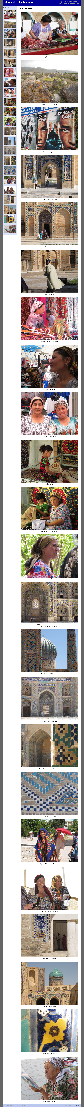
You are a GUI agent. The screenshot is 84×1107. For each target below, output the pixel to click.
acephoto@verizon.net (68, 2)
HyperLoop (77, 1105)
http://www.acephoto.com (69, 3)
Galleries (6, 7)
